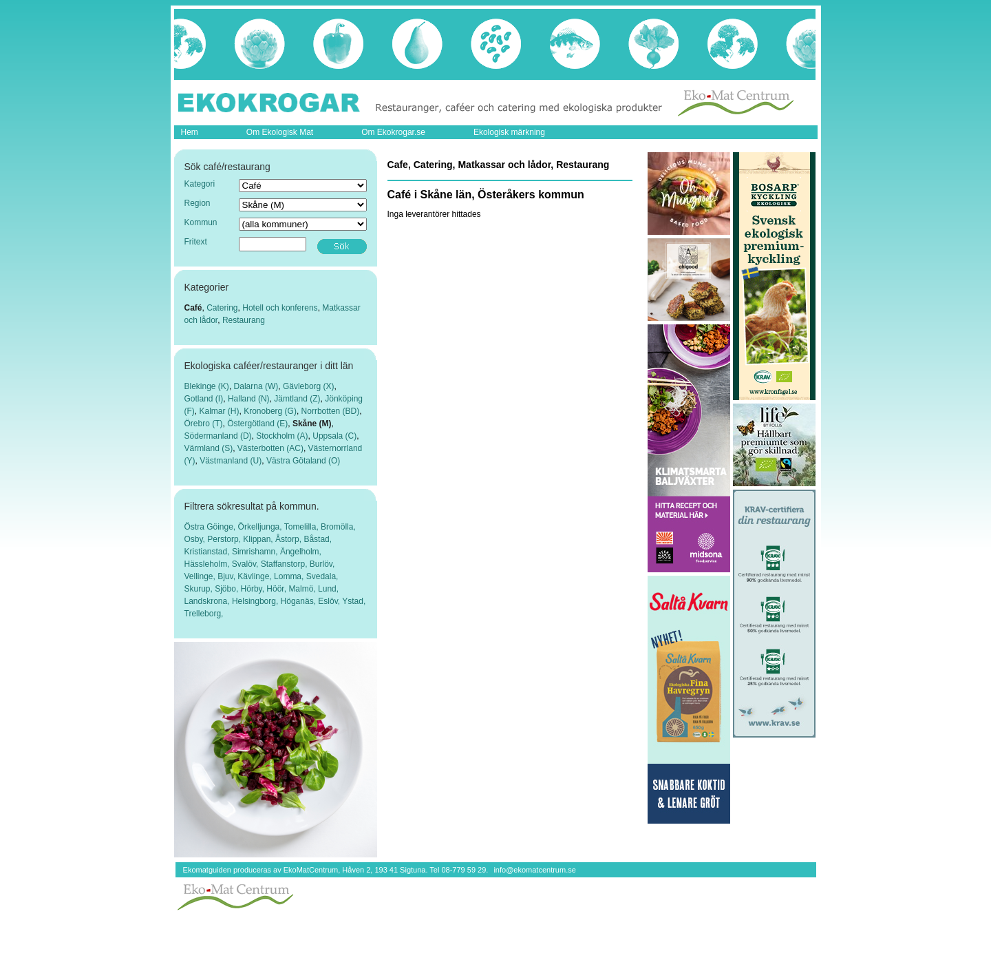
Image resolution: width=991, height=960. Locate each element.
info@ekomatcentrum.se (534, 870)
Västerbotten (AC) (270, 448)
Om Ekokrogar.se (393, 132)
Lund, (328, 589)
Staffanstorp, (285, 564)
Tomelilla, (302, 527)
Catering (221, 308)
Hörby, (254, 589)
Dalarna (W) (256, 386)
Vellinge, (201, 576)
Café (193, 308)
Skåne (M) (312, 423)
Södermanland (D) (218, 436)
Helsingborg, (256, 601)
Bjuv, (227, 576)
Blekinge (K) (206, 386)
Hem (189, 132)
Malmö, (303, 589)
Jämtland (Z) (297, 399)
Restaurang (243, 320)
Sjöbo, (227, 589)
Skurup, (199, 589)
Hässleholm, (208, 564)
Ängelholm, (300, 551)
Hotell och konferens (279, 308)
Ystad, (353, 601)
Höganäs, (300, 601)
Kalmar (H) (219, 411)
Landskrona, (208, 601)
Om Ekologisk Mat (279, 132)
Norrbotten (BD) (330, 411)
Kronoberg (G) (270, 411)
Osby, (196, 539)
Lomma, (290, 576)
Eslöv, (330, 601)
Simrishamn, (256, 551)
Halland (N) (249, 399)
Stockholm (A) (282, 436)
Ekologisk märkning (509, 132)
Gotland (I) (204, 399)
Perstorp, (225, 539)
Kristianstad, (208, 551)
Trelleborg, (204, 613)
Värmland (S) (208, 448)
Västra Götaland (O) (303, 461)
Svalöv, (246, 564)
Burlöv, (322, 564)
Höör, (277, 589)
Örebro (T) (203, 423)
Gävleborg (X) (308, 386)
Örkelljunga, (261, 527)
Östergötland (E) (257, 423)
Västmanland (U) (231, 461)
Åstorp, (289, 539)
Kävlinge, (255, 576)
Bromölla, (338, 527)
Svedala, (322, 576)
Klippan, (259, 539)
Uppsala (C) (334, 436)
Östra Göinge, (211, 527)
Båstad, (317, 539)
